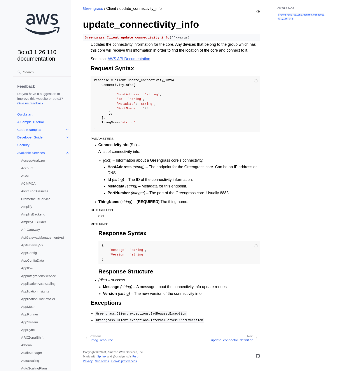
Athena (26, 345)
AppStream (29, 322)
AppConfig (29, 253)
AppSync (28, 330)
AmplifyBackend (33, 214)
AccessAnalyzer (33, 160)
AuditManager (31, 353)
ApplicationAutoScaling (38, 283)
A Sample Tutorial (30, 122)
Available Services (31, 153)
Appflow (27, 268)
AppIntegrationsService (38, 276)
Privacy (88, 361)
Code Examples (29, 129)
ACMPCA (28, 183)
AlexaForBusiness (34, 191)
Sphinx (101, 356)
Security (23, 145)
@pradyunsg (121, 356)
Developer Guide (30, 137)
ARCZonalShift (32, 337)
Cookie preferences (124, 361)
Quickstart (24, 114)
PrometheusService (36, 199)
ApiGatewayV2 (32, 245)
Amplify (26, 206)
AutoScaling (30, 360)
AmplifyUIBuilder (33, 222)
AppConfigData (32, 260)
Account (27, 168)
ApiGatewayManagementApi (42, 237)
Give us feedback (30, 103)
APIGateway (30, 229)
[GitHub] (258, 357)
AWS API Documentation (129, 59)
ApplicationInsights (35, 291)
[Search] (42, 72)
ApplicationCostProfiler (38, 299)
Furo (135, 356)
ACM (25, 176)
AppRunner (29, 314)
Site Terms (102, 361)
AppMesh (28, 306)
